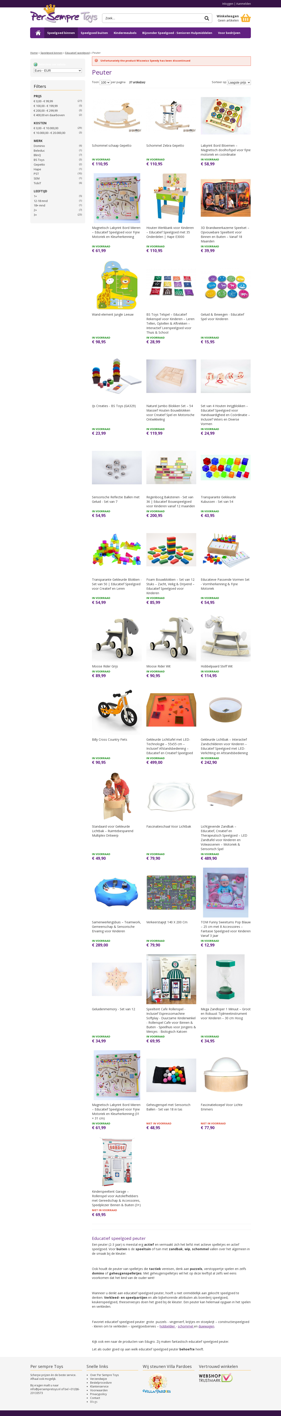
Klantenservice (99, 1386)
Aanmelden (243, 4)
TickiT (37, 183)
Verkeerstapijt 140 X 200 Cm (166, 922)
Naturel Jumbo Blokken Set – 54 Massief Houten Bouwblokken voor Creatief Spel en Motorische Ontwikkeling (170, 412)
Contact (95, 1398)
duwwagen (206, 1326)
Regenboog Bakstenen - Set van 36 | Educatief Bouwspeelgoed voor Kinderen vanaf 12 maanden (170, 501)
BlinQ (37, 155)
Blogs (93, 1402)
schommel (186, 1326)
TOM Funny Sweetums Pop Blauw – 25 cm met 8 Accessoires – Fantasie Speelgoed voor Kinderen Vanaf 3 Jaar (226, 929)
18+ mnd (39, 205)
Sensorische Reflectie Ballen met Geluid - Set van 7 (116, 499)
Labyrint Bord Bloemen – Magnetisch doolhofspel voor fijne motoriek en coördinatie (226, 150)
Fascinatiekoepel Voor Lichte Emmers (222, 1107)
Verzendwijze (98, 1379)
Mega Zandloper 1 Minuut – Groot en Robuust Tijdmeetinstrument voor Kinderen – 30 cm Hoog (226, 1013)
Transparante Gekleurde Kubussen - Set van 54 (218, 499)
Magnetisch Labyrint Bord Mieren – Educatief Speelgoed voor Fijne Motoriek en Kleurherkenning (116, 232)
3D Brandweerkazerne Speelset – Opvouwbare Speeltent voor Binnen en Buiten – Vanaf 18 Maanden (225, 234)
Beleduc (39, 150)
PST (36, 174)
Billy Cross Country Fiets (109, 739)
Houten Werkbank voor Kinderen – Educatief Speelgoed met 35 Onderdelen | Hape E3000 (170, 232)
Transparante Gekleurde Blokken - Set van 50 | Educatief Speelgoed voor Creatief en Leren (117, 584)
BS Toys (39, 160)
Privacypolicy (98, 1394)
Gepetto (39, 164)
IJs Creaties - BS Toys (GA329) (114, 406)
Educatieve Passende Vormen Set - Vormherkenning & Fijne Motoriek (225, 584)
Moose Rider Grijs (105, 666)
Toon (95, 82)
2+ (35, 210)
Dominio (39, 146)
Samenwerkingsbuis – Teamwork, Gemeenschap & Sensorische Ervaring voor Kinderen (116, 926)
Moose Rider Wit (158, 666)
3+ (35, 215)
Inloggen (227, 4)
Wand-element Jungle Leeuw (113, 314)
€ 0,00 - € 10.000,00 (46, 128)
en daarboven (49, 115)
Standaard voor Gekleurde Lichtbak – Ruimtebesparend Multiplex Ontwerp (112, 831)
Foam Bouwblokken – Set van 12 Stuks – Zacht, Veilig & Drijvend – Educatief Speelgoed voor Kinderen (170, 586)
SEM (37, 178)
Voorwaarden (99, 1390)
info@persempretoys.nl (45, 1389)
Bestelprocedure (101, 1383)
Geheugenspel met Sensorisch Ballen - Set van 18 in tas (168, 1107)
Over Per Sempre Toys (104, 1375)
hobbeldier (168, 1326)
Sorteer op (219, 82)
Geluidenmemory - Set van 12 (113, 1009)
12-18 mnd (41, 201)
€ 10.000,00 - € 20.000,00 (49, 133)
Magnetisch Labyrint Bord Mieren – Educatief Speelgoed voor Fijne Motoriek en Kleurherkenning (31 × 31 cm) (116, 1111)
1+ (35, 196)
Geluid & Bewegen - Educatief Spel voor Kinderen (222, 316)
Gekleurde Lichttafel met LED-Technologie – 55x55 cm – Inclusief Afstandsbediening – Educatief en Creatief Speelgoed (169, 746)
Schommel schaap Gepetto (112, 145)
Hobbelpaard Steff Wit (217, 666)
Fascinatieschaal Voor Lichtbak (168, 826)
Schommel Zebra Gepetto (165, 145)
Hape (37, 169)
